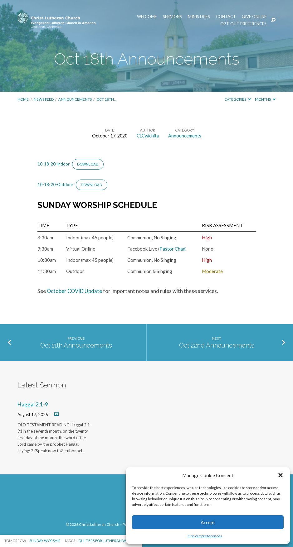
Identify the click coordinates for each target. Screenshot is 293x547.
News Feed (44, 99)
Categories (237, 99)
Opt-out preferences (205, 536)
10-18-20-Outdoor (55, 184)
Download (87, 164)
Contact (226, 17)
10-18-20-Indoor (53, 163)
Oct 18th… (106, 99)
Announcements (75, 99)
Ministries (199, 17)
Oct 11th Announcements (76, 345)
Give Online (254, 17)
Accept (208, 522)
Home (23, 99)
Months (265, 99)
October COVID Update (74, 291)
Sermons (172, 17)
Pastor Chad (172, 249)
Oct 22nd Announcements (216, 345)
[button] (280, 475)
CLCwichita (148, 135)
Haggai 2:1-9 (32, 404)
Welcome (147, 17)
